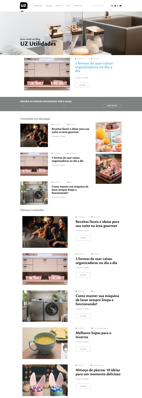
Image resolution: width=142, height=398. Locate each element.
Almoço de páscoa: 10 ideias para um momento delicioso (73, 379)
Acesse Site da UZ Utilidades (97, 5)
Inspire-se (59, 6)
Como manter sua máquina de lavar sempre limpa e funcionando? (70, 189)
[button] (82, 85)
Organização (38, 6)
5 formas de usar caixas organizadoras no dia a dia (94, 67)
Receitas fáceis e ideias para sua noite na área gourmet (70, 130)
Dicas (68, 6)
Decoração (49, 6)
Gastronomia (78, 6)
